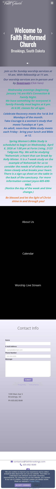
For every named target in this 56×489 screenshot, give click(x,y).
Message (8, 359)
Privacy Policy (22, 385)
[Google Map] (28, 427)
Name (7, 340)
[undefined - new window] (28, 285)
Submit (28, 380)
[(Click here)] (36, 83)
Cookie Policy (34, 481)
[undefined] (28, 222)
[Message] (28, 369)
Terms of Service (34, 385)
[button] (4, 33)
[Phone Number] (28, 356)
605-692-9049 (29, 464)
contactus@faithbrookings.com (29, 461)
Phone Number (11, 353)
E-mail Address (11, 346)
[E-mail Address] (28, 350)
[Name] (28, 343)
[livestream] (23, 83)
